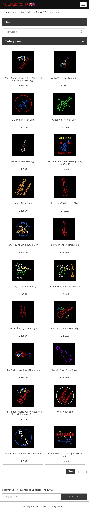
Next (70, 471)
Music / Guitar (43, 12)
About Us (48, 490)
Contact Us (8, 490)
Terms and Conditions (29, 490)
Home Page (10, 12)
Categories (26, 12)
